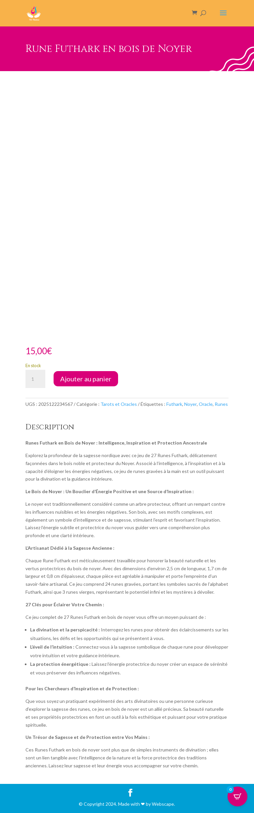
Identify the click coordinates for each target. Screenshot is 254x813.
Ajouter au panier (85, 379)
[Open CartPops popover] (237, 796)
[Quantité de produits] (35, 379)
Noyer (190, 404)
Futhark (174, 404)
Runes (221, 404)
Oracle (206, 404)
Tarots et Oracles (119, 404)
